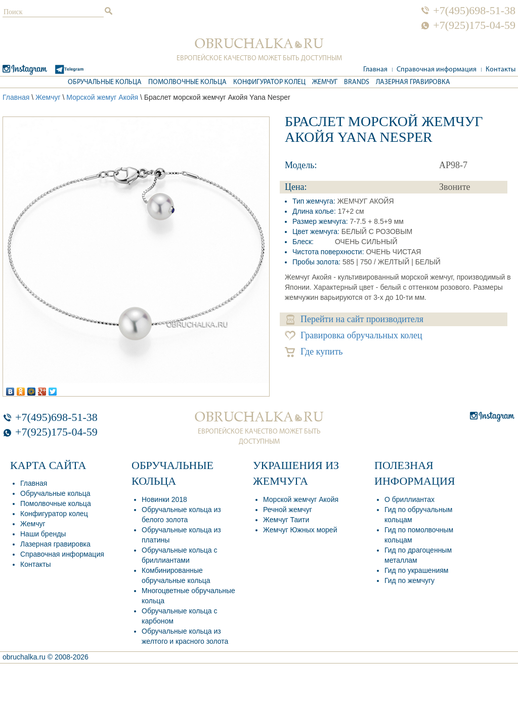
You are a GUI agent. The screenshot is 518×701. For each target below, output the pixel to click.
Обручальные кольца (105, 82)
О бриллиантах (409, 499)
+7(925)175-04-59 (474, 25)
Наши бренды (43, 534)
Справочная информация (437, 69)
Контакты (500, 69)
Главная (375, 69)
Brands (356, 82)
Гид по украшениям (416, 570)
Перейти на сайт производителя (354, 319)
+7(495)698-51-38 (474, 10)
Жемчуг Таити (286, 520)
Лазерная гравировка (413, 82)
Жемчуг (324, 82)
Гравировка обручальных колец (353, 335)
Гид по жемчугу (409, 580)
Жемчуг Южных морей (300, 530)
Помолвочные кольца (187, 82)
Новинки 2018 (164, 499)
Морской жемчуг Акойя (300, 499)
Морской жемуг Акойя (102, 97)
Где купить (314, 352)
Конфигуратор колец (269, 82)
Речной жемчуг (287, 509)
